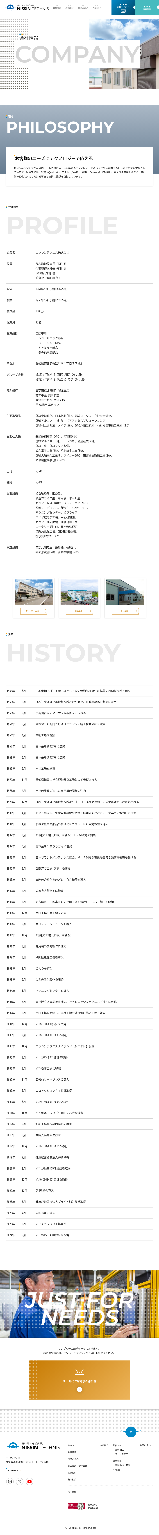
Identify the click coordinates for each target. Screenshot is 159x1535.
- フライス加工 (120, 1454)
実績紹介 (97, 8)
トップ (71, 1445)
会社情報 (57, 8)
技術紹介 (69, 8)
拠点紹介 (72, 1480)
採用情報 (72, 1492)
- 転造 (116, 1470)
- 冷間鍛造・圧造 (121, 1465)
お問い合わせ (146, 1445)
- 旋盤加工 (118, 1450)
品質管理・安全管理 (77, 1466)
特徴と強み (83, 8)
